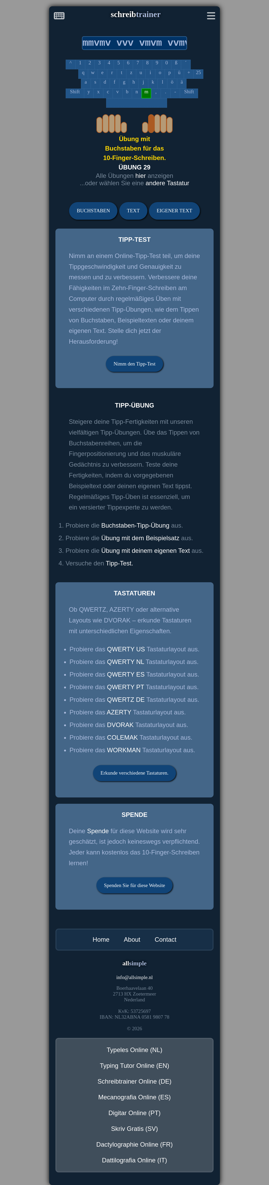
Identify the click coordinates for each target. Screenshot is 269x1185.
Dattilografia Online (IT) (134, 1160)
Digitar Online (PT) (134, 1112)
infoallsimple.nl (134, 977)
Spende (98, 830)
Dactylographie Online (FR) (134, 1144)
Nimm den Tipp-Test (134, 364)
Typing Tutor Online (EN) (134, 1065)
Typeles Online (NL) (134, 1049)
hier (141, 175)
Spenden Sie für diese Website (134, 885)
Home (101, 939)
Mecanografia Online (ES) (134, 1097)
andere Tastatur (167, 183)
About (132, 939)
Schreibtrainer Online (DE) (134, 1081)
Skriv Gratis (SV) (134, 1128)
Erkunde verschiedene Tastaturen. (135, 773)
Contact (166, 939)
